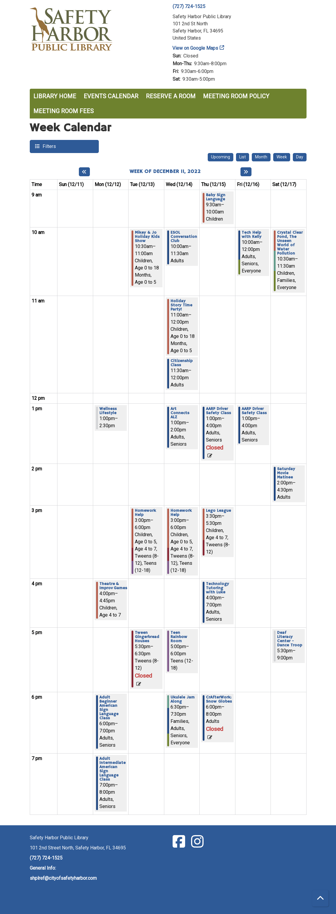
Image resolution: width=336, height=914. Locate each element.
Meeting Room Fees (63, 111)
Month (261, 157)
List (242, 157)
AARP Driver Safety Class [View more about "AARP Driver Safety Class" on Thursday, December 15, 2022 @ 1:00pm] (218, 411)
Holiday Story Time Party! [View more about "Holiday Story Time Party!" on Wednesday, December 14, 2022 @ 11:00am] (181, 305)
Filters (48, 146)
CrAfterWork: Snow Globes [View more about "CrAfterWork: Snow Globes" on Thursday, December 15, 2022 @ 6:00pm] (219, 699)
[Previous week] (84, 171)
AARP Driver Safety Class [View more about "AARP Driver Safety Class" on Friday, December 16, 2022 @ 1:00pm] (254, 411)
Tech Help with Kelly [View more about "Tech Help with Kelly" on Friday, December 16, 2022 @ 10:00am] (251, 234)
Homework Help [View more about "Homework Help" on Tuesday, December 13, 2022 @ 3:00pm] (145, 513)
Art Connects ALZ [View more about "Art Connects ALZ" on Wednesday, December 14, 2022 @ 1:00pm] (180, 413)
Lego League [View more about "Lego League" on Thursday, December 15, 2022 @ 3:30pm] (218, 511)
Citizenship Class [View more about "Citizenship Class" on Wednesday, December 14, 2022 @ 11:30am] (182, 363)
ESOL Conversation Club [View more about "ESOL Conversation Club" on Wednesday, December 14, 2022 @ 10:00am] (184, 236)
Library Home (54, 96)
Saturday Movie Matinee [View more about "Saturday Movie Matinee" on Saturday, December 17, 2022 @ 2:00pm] (286, 473)
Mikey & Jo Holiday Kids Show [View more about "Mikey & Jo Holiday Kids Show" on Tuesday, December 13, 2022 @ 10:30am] (147, 236)
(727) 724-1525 (189, 6)
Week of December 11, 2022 (165, 172)
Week (281, 157)
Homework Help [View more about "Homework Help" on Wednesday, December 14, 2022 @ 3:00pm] (181, 513)
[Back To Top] (320, 898)
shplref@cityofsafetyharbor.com (63, 878)
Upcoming (220, 157)
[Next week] (245, 171)
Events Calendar (111, 96)
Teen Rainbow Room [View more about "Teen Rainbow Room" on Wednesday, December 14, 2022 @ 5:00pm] (179, 637)
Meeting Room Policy (236, 96)
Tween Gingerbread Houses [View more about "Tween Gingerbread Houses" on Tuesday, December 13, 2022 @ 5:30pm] (147, 637)
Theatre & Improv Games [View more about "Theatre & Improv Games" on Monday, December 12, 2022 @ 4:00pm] (113, 586)
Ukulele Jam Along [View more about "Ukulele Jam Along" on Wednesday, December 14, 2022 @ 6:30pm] (183, 699)
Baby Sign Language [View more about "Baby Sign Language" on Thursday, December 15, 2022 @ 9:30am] (215, 197)
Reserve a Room (171, 96)
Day (299, 157)
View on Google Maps (195, 48)
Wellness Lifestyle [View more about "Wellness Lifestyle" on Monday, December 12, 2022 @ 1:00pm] (108, 411)
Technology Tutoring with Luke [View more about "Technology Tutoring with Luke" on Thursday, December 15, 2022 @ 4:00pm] (217, 588)
